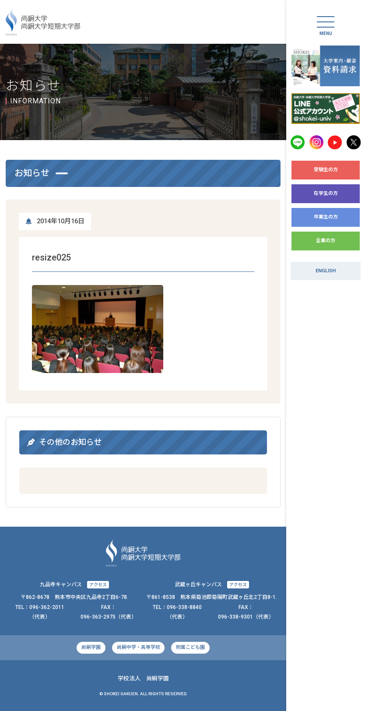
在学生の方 (326, 193)
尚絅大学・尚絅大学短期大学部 (43, 22)
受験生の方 (326, 169)
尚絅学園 (91, 647)
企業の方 (325, 240)
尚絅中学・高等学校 (138, 647)
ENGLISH (326, 271)
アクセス (98, 584)
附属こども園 (190, 647)
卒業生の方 (326, 217)
